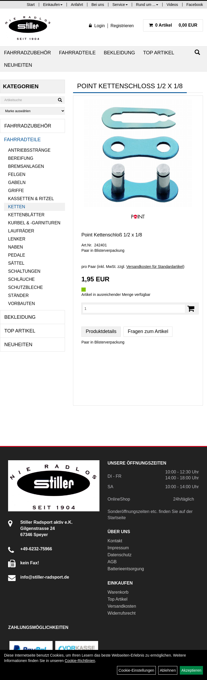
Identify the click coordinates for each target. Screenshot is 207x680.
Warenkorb (118, 592)
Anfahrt (77, 4)
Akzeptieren (191, 670)
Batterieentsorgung (126, 568)
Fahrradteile (77, 52)
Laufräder (21, 231)
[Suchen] (197, 52)
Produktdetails (101, 331)
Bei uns (97, 4)
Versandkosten (122, 606)
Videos (172, 4)
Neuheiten (18, 65)
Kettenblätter (26, 214)
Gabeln (17, 182)
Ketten (16, 206)
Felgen (16, 174)
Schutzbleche (25, 287)
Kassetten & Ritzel (31, 198)
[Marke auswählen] (32, 111)
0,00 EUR (173, 25)
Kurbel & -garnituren (34, 223)
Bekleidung (119, 52)
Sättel (16, 263)
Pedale (16, 255)
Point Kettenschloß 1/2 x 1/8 (111, 235)
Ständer (18, 295)
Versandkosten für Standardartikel (154, 266)
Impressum (118, 548)
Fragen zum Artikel (148, 331)
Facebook (195, 4)
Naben (15, 247)
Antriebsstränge (29, 150)
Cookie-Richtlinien (80, 660)
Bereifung (20, 158)
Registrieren (122, 25)
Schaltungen (24, 271)
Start (31, 4)
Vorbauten (21, 303)
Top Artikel (158, 52)
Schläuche (21, 279)
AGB (112, 561)
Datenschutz (120, 554)
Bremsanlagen (26, 166)
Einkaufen (53, 4)
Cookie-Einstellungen (136, 670)
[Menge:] (134, 308)
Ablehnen (168, 670)
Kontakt (115, 541)
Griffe (16, 190)
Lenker (16, 239)
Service (120, 4)
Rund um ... (147, 4)
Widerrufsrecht (122, 613)
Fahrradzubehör (27, 52)
